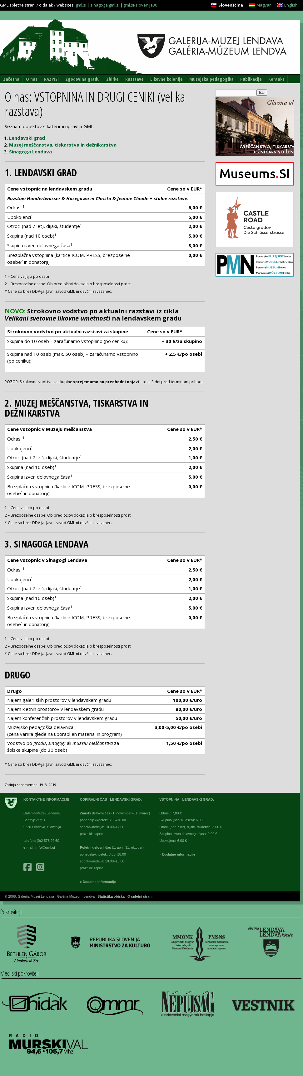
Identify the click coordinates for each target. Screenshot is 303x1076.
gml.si (81, 5)
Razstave (134, 79)
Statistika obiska (111, 896)
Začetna (11, 79)
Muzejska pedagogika (211, 79)
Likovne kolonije (166, 79)
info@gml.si (45, 847)
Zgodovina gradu (82, 79)
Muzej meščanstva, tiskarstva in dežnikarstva (63, 145)
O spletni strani (139, 896)
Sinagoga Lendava (30, 151)
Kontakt (276, 79)
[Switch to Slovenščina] (227, 5)
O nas (31, 79)
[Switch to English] (287, 5)
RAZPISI (51, 79)
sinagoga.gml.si (104, 5)
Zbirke (112, 79)
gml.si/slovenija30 (140, 5)
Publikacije (251, 79)
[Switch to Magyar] (260, 5)
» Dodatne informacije (98, 882)
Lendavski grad (27, 138)
